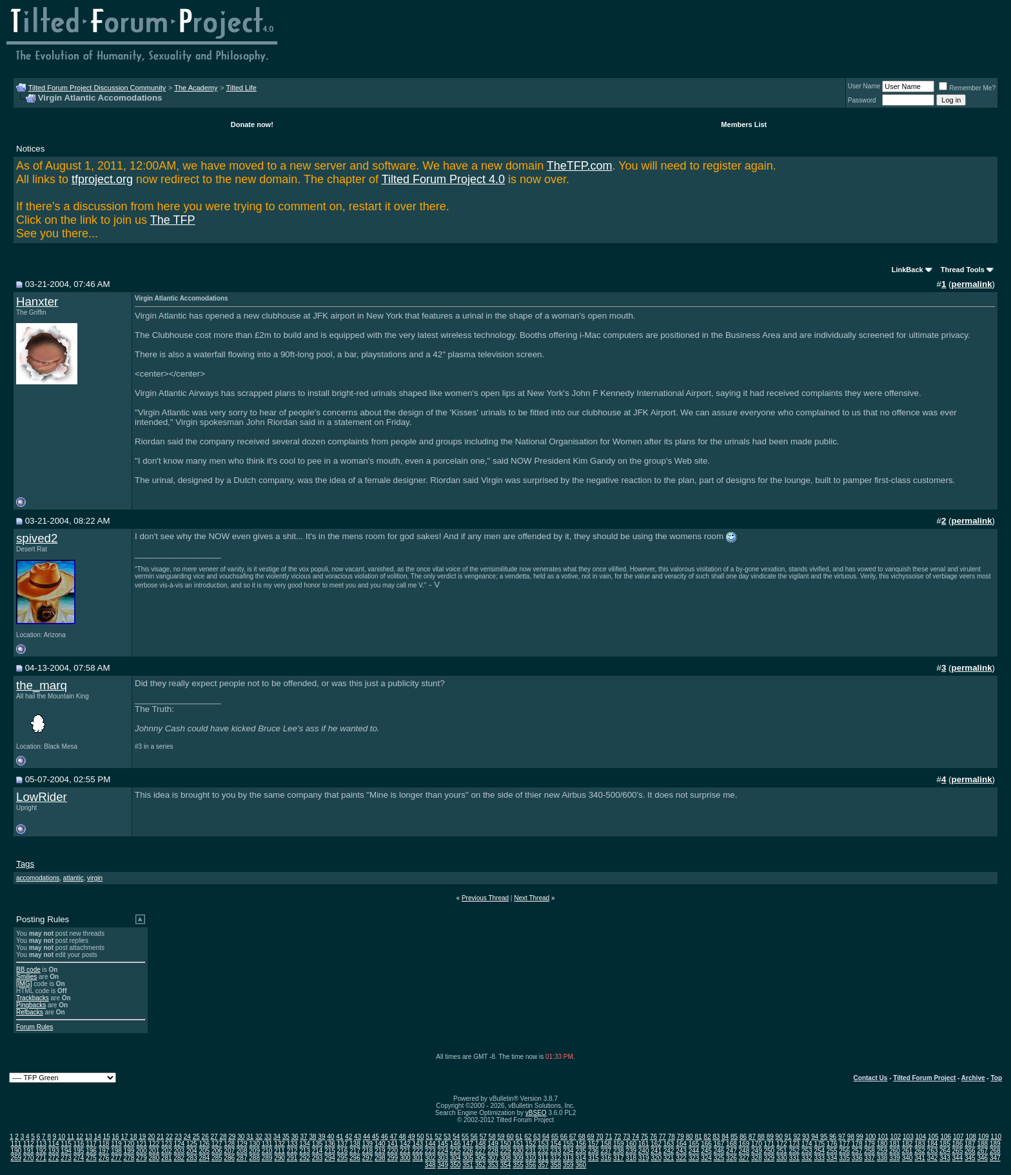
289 (267, 1157)
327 (744, 1157)
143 (417, 1143)
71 (608, 1136)
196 (91, 1150)
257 (857, 1150)
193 (53, 1150)
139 (367, 1143)
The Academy (195, 88)
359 (568, 1165)
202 (166, 1150)
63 (536, 1136)
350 (455, 1165)
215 (329, 1150)
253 (806, 1150)
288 (254, 1157)
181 (894, 1143)
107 (958, 1136)
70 (599, 1136)
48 (402, 1136)
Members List (744, 124)
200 (141, 1150)
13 (88, 1136)
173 (794, 1143)
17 (124, 1136)
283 (191, 1157)
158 (605, 1143)
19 (142, 1136)
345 (970, 1157)
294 (329, 1157)
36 (295, 1136)
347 (995, 1157)
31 (249, 1136)
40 (330, 1136)
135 (317, 1143)
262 (919, 1150)
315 (593, 1157)
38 (312, 1136)
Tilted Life (241, 88)
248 (744, 1150)
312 (556, 1157)
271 (40, 1157)
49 (411, 1136)
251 (781, 1150)
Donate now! (252, 124)
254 (819, 1150)
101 (883, 1136)
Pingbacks (31, 1005)
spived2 (36, 538)
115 (66, 1143)
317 (618, 1157)
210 (267, 1150)
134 (304, 1143)
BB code (28, 969)
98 (850, 1136)
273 (66, 1157)
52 (438, 1136)
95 (823, 1136)
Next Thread (531, 898)
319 (643, 1157)
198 (116, 1150)
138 (354, 1143)
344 (957, 1157)
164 (681, 1143)
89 (770, 1136)
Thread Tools (963, 269)
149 (492, 1143)
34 (276, 1136)
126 (204, 1143)
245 (706, 1150)
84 (725, 1136)
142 (405, 1143)
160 (630, 1143)
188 (982, 1143)
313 (568, 1157)
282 (178, 1157)
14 (97, 1136)
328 (756, 1157)
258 (869, 1150)
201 (154, 1150)
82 (707, 1136)
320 (656, 1157)
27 (213, 1136)
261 (907, 1150)
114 (53, 1143)
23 (178, 1136)
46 (384, 1136)
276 (104, 1157)
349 (442, 1165)
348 (430, 1165)
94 (814, 1136)
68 (581, 1136)
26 (205, 1136)
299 (392, 1157)
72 (617, 1136)
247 (731, 1150)
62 (527, 1136)
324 (706, 1157)
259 (882, 1150)
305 (467, 1157)
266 (970, 1150)
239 (630, 1150)
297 (367, 1157)
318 (630, 1157)
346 (982, 1157)
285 (216, 1157)
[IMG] (24, 983)
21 (160, 1136)
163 (668, 1143)
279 (141, 1157)
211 (279, 1150)
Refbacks (29, 1012)
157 (593, 1143)
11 (70, 1136)
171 (769, 1143)
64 (545, 1136)
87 (752, 1136)
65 (554, 1136)
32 (258, 1136)
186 (957, 1143)
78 (671, 1136)
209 (254, 1150)
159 (618, 1143)
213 (304, 1150)
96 (832, 1136)
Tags (25, 864)
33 (267, 1136)
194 (66, 1150)
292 (304, 1157)
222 (417, 1150)
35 (286, 1136)
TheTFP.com (580, 165)
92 (796, 1136)
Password (862, 100)
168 (731, 1143)
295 (342, 1157)
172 (781, 1143)
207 (229, 1150)
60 (509, 1136)
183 (919, 1143)
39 (321, 1136)
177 (844, 1143)
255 (832, 1150)
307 (492, 1157)
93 (805, 1136)
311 (543, 1157)
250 (769, 1150)
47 (393, 1136)
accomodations (37, 878)
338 (882, 1157)
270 (28, 1157)
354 (505, 1165)
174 (806, 1143)
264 (944, 1150)
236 (593, 1150)
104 (921, 1136)
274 (79, 1157)
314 (580, 1157)
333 (819, 1157)
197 (104, 1150)
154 (556, 1143)
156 (580, 1143)
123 (166, 1143)
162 (656, 1143)
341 (919, 1157)
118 (104, 1143)
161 (643, 1143)
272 (53, 1157)
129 (242, 1143)
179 (869, 1143)
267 (982, 1150)
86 (743, 1136)
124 (178, 1143)
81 (698, 1136)
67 (572, 1136)
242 (668, 1150)
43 (357, 1136)
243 (681, 1150)
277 (116, 1157)
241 (656, 1150)
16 (115, 1136)
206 (216, 1150)
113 (40, 1143)
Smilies (26, 976)
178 (857, 1143)
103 (908, 1136)
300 (405, 1157)
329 (769, 1157)
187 (970, 1143)
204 (191, 1150)
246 (719, 1150)
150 (505, 1143)
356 (530, 1165)
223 (430, 1150)
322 (681, 1157)
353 (492, 1165)
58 (492, 1136)
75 (644, 1136)
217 (354, 1150)
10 (61, 1136)
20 (151, 1136)
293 (317, 1157)
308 (505, 1157)
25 (196, 1136)
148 (480, 1143)
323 (694, 1157)
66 (563, 1136)
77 (662, 1136)
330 (781, 1157)
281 (166, 1157)
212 (292, 1150)
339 (894, 1157)
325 (719, 1157)
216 (342, 1150)
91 (787, 1136)
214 (317, 1150)
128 (229, 1143)
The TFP (172, 219)
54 (456, 1136)
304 (455, 1157)
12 (79, 1136)
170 (756, 1143)
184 (932, 1143)
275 (91, 1157)
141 (392, 1143)
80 (689, 1136)
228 (492, 1150)
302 (430, 1157)
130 (254, 1143)
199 (129, 1150)
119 (116, 1143)
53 (447, 1136)
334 (832, 1157)
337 (869, 1157)
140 (380, 1143)
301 (417, 1157)
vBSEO (536, 1112)
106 (945, 1136)
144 (430, 1143)
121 (141, 1143)
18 (133, 1136)
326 (731, 1157)
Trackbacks (32, 998)
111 (15, 1143)
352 (480, 1165)
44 (366, 1136)
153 (543, 1143)
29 (231, 1136)
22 (169, 1136)
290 (279, 1157)
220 (392, 1150)
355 (518, 1165)
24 (187, 1136)
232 (543, 1150)
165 (694, 1143)
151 (518, 1143)
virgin (95, 878)
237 (605, 1150)
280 (154, 1157)
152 (530, 1143)
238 (618, 1150)
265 (957, 1150)
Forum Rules (34, 1027)
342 (932, 1157)
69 (590, 1136)
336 (857, 1157)
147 (467, 1143)
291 (292, 1157)
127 (216, 1143)
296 (354, 1157)
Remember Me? (967, 88)
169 (744, 1143)
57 (483, 1136)
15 (106, 1136)
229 (505, 1150)
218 (367, 1150)
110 (995, 1136)
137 (342, 1143)
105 (933, 1136)
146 (455, 1143)
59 (500, 1136)
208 (242, 1150)
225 (455, 1150)
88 (761, 1136)
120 (129, 1143)
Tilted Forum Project (924, 1077)
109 (983, 1136)
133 (292, 1143)
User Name (864, 86)
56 (474, 1136)
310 (530, 1157)
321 (668, 1157)
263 (932, 1150)
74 (635, 1136)
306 (480, 1157)
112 (28, 1143)
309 (518, 1157)
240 (643, 1150)
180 (882, 1143)
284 (204, 1157)
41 (339, 1136)
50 (420, 1136)
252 (794, 1150)
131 (267, 1143)
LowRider (41, 797)
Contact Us (871, 1077)
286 (229, 1157)
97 (841, 1136)
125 (191, 1143)
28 (222, 1136)
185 (944, 1143)
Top (996, 1077)
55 (465, 1136)
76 (653, 1136)
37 (304, 1136)
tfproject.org (102, 179)
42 (348, 1136)
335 (844, 1157)
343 (944, 1157)
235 (580, 1150)
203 (178, 1150)
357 (543, 1165)
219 (380, 1150)
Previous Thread (485, 898)
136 (329, 1143)
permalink (972, 284)
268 (995, 1150)
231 (530, 1150)
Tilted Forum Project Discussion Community (97, 88)
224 (442, 1150)
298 (380, 1157)
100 (870, 1136)
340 (907, 1157)
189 (995, 1143)
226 (467, 1150)
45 (375, 1136)
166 (706, 1143)
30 (240, 1136)
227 (480, 1150)
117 (91, 1143)
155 (568, 1143)
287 (242, 1157)
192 (40, 1150)
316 (605, 1157)
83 (716, 1136)
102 (895, 1136)
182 (907, 1143)
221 (405, 1150)
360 (580, 1165)
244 (694, 1150)
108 (970, 1136)
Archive (973, 1077)
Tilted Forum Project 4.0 (443, 179)
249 (756, 1150)
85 (734, 1136)
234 (568, 1150)
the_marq (41, 685)
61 (518, 1136)
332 (806, 1157)
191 (28, 1150)
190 (15, 1150)
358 (556, 1165)
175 (819, 1143)
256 (844, 1150)
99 (859, 1136)
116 (79, 1143)
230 (518, 1150)
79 (680, 1136)
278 (129, 1157)
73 (626, 1136)
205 (204, 1150)
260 (894, 1150)
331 (794, 1157)
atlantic (73, 878)
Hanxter (37, 301)
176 (832, 1143)
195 (79, 1150)
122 (154, 1143)
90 (779, 1136)
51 (429, 1136)
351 (467, 1165)
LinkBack (907, 269)
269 (15, 1157)
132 (279, 1143)
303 (442, 1157)
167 (719, 1143)
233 (556, 1150)
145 (442, 1143)
